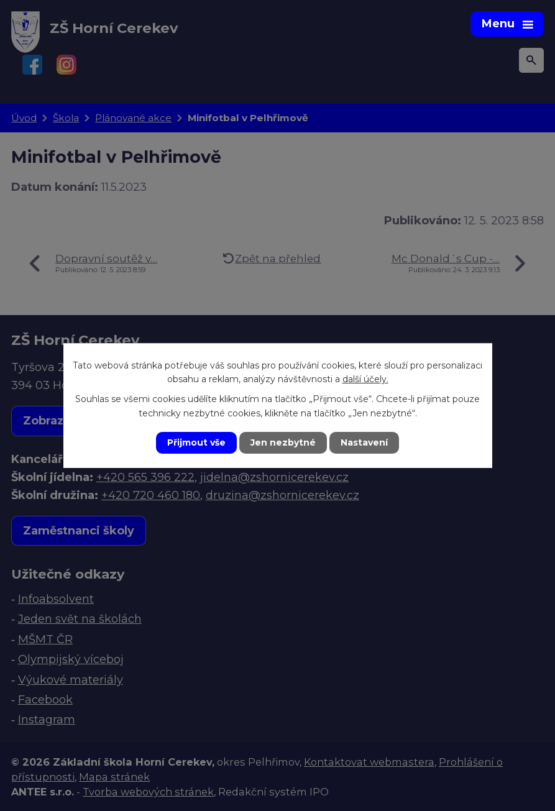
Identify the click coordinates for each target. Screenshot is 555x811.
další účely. (365, 379)
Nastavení (364, 442)
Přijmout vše (196, 442)
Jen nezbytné (283, 442)
